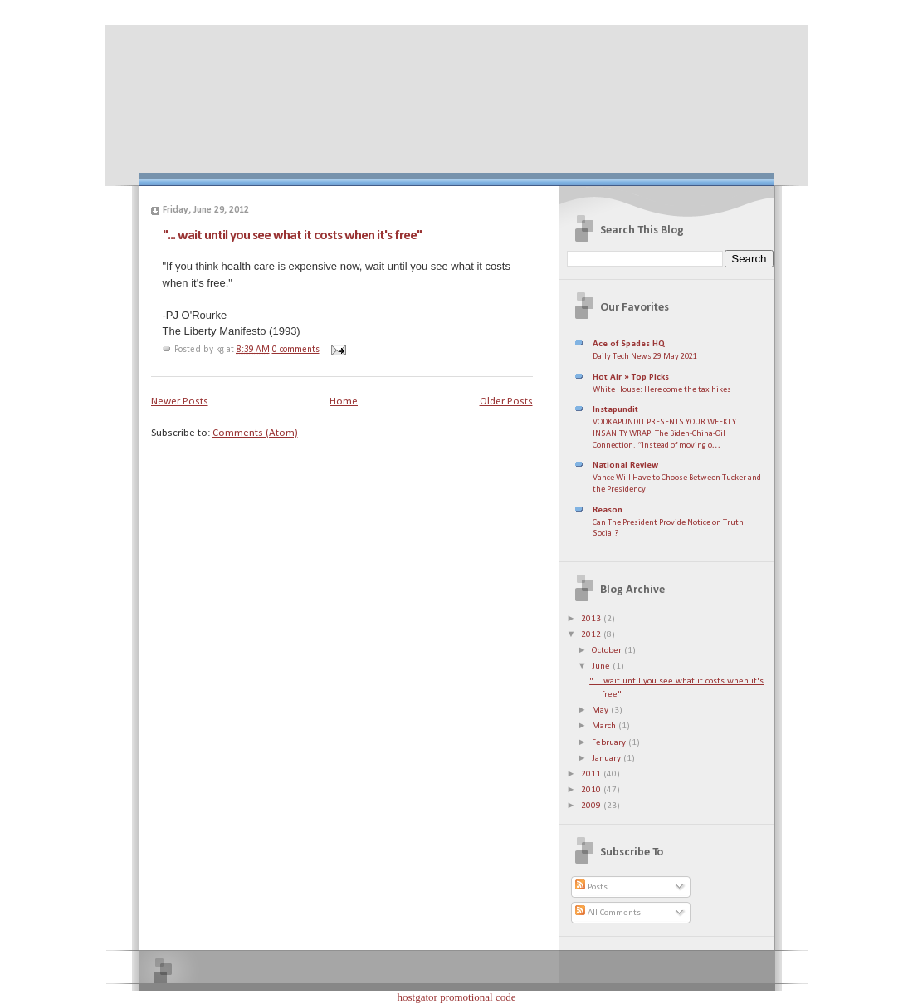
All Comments (608, 913)
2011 (592, 774)
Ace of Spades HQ (629, 344)
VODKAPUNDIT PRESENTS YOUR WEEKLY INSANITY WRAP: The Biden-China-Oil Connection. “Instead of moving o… (664, 433)
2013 (592, 619)
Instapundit (615, 409)
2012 (592, 634)
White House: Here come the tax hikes (662, 389)
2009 (592, 806)
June (602, 666)
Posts (591, 887)
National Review (625, 465)
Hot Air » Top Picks (631, 377)
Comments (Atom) (255, 433)
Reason (607, 510)
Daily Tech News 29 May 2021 (645, 356)
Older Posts (506, 401)
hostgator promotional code (457, 997)
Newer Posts (179, 401)
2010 (592, 790)
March (605, 726)
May (601, 710)
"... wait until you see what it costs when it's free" (292, 235)
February (610, 742)
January (607, 758)
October (608, 650)
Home (344, 401)
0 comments (296, 350)
